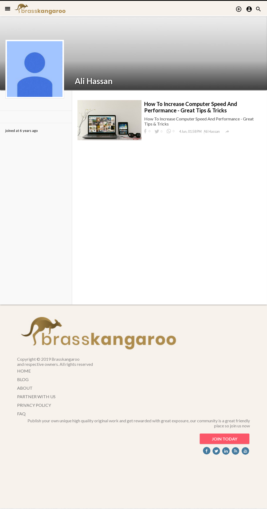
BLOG (23, 379)
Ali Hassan (94, 81)
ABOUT (25, 387)
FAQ (21, 413)
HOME (24, 370)
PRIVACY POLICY (34, 405)
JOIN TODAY (224, 438)
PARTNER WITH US (36, 396)
